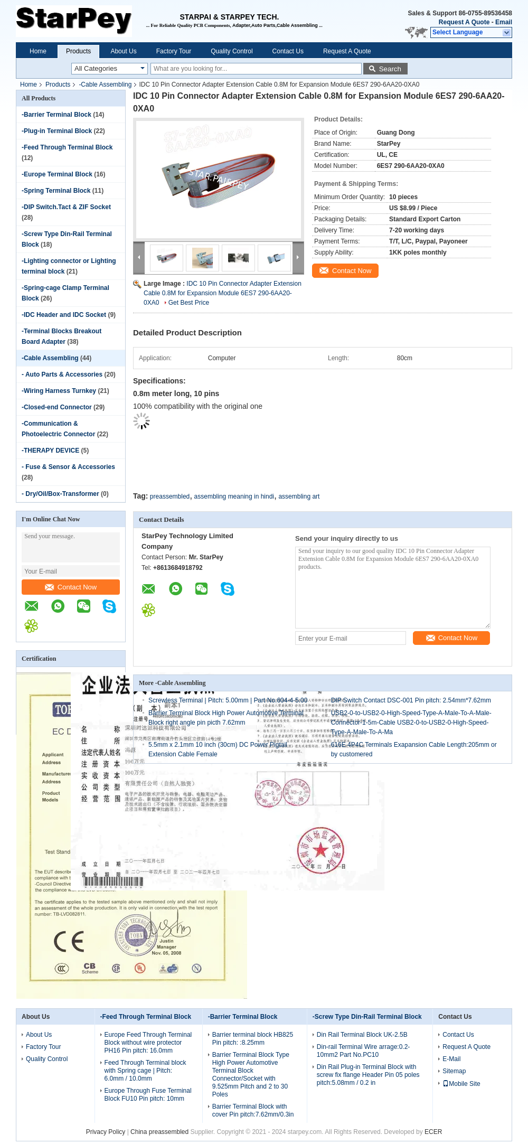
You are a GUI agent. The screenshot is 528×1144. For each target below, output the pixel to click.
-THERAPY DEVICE (50, 450)
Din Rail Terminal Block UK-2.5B (362, 1034)
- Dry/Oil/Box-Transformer (60, 494)
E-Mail (451, 1059)
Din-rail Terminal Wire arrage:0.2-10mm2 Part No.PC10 (363, 1050)
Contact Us (288, 51)
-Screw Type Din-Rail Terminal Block (367, 1016)
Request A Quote (464, 22)
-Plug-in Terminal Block (57, 131)
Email (503, 22)
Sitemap (454, 1071)
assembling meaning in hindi (234, 496)
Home (38, 51)
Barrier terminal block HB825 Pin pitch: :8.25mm (252, 1038)
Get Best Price (188, 302)
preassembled (170, 496)
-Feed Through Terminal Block (67, 147)
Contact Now (71, 587)
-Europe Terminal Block (57, 174)
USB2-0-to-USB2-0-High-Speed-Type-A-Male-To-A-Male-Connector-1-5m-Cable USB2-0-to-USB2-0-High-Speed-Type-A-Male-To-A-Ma (411, 722)
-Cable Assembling (105, 84)
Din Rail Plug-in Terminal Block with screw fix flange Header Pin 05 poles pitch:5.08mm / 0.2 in (368, 1074)
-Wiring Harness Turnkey (59, 391)
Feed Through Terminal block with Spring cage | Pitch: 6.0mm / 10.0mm (145, 1070)
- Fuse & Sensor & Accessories (68, 467)
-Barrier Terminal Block (56, 114)
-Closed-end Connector (57, 407)
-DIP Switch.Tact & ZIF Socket (66, 207)
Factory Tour (173, 51)
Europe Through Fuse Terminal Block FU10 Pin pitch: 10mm (148, 1094)
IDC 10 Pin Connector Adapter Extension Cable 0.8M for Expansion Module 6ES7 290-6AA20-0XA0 (222, 293)
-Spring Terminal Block (56, 190)
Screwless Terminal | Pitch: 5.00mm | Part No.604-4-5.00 (227, 700)
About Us (123, 51)
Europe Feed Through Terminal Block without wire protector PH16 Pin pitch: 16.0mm (148, 1042)
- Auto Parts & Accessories (62, 374)
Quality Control (231, 51)
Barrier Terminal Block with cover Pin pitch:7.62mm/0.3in (253, 1110)
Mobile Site (461, 1083)
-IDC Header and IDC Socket (64, 314)
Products (78, 51)
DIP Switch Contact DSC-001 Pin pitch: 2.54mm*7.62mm (411, 700)
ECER (433, 1132)
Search (390, 69)
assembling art (298, 496)
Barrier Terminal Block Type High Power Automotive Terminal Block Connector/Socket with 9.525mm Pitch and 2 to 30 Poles (250, 1074)
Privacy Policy (106, 1132)
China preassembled (159, 1132)
